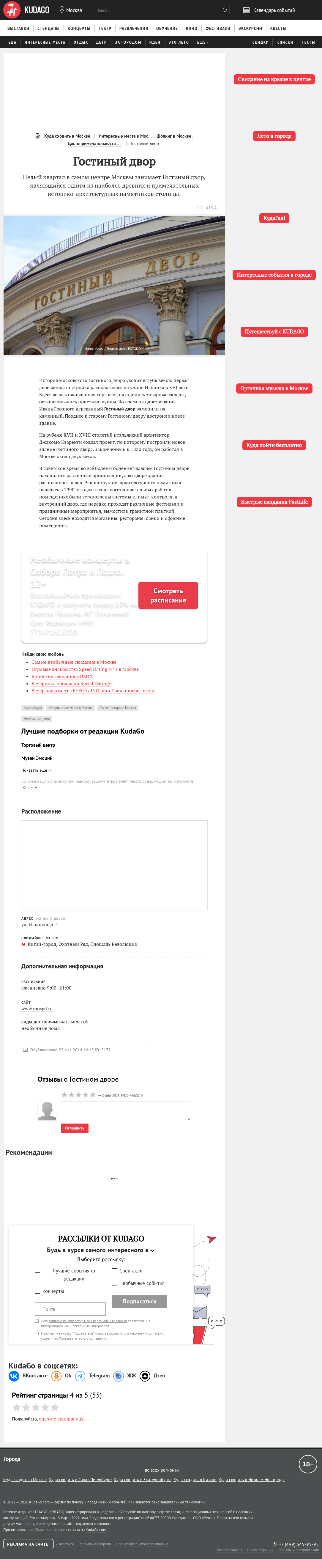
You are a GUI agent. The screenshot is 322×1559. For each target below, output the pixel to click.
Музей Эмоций (37, 758)
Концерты (53, 1291)
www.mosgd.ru (37, 1008)
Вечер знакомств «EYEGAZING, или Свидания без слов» (93, 690)
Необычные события (142, 1283)
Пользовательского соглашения (83, 1338)
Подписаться (139, 1301)
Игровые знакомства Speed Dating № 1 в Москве (85, 669)
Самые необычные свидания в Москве (73, 662)
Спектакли (131, 1270)
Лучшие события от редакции (74, 1274)
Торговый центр (38, 745)
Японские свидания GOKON (62, 676)
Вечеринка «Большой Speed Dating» (71, 683)
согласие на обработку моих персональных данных (88, 1321)
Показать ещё (36, 770)
